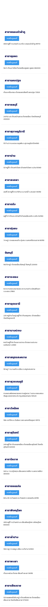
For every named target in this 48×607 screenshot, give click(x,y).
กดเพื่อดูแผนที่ (12, 38)
